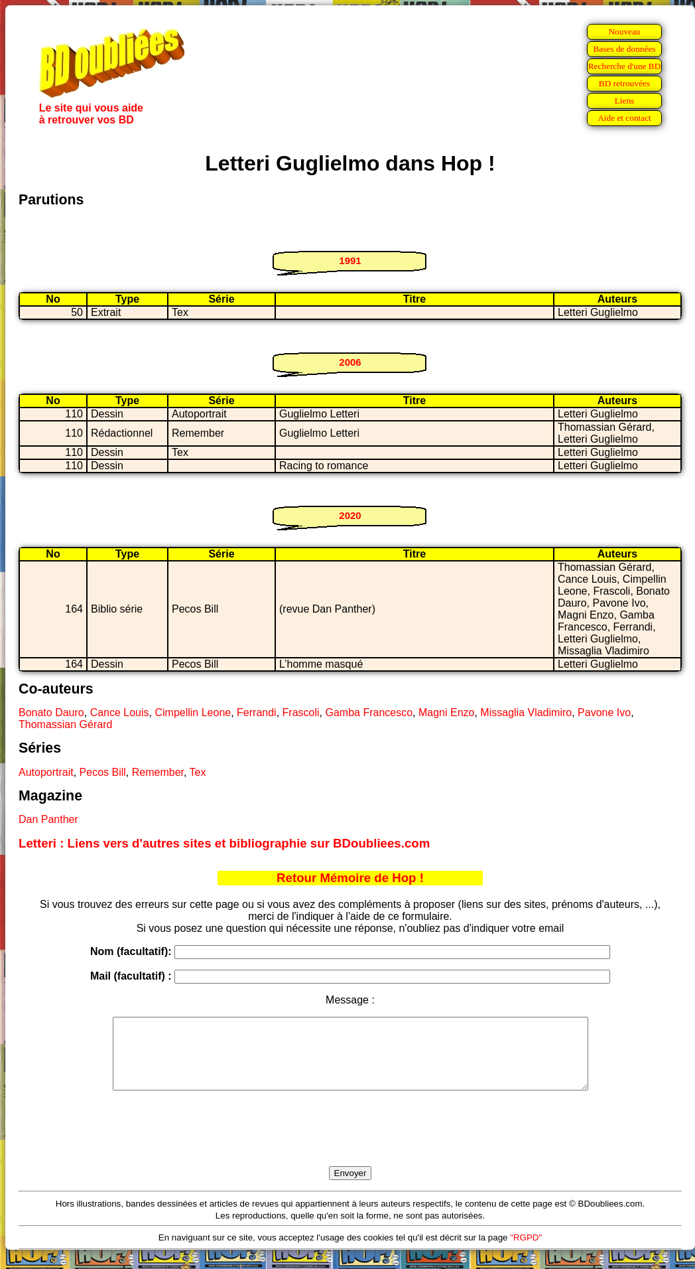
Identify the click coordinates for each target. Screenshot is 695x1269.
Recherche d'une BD (624, 66)
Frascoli (301, 712)
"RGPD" (526, 1251)
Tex (198, 772)
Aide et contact (624, 118)
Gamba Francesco (368, 712)
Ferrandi (257, 712)
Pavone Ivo (604, 712)
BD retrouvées (624, 83)
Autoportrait (46, 772)
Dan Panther (48, 819)
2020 (350, 515)
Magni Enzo (446, 712)
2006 (350, 362)
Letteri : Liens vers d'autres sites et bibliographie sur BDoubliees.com (224, 843)
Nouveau (624, 32)
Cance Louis (119, 712)
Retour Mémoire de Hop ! (350, 878)
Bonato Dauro (51, 712)
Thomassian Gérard (65, 724)
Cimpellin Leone (193, 712)
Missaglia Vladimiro (526, 712)
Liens (625, 101)
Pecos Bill (103, 772)
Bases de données (624, 49)
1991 (350, 260)
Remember (158, 772)
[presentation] (350, 1143)
